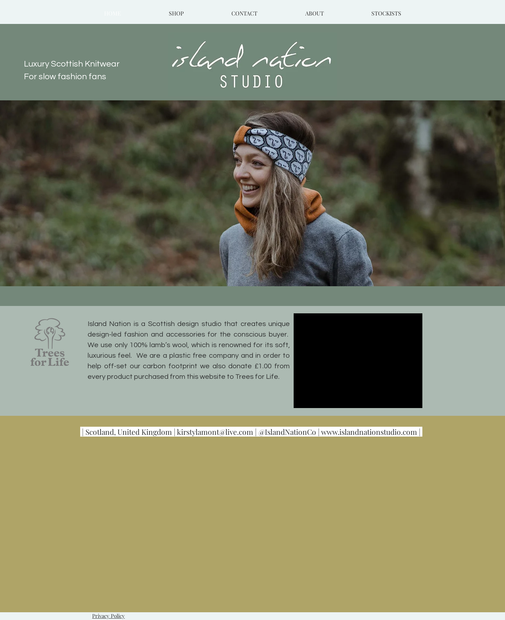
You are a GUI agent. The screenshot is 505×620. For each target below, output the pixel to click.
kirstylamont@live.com (215, 432)
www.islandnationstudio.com (369, 432)
